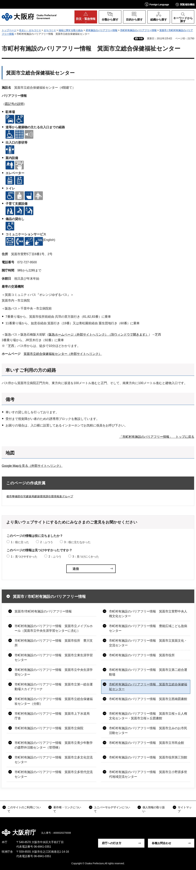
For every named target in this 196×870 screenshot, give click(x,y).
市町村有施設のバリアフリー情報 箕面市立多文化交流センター (54, 760)
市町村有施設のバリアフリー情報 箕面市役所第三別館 (148, 757)
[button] (156, 4)
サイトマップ (185, 809)
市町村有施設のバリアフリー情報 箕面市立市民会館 (146, 743)
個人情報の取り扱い (154, 809)
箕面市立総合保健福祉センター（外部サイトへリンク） (63, 354)
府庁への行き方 (111, 843)
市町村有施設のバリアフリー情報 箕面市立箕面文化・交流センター (148, 643)
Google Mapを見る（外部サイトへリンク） (32, 465)
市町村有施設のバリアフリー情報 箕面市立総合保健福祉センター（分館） (54, 701)
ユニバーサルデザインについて (112, 809)
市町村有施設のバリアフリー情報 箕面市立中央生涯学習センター (54, 672)
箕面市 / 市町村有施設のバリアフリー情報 (49, 596)
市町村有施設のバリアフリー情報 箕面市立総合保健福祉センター (148, 687)
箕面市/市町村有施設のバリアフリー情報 (43, 611)
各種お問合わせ (161, 843)
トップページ (9, 30)
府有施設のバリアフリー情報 (101, 30)
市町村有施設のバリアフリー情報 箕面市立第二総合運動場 (148, 672)
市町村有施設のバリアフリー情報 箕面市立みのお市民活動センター (148, 730)
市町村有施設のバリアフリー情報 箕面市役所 (142, 655)
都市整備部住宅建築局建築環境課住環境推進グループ (39, 496)
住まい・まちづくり (30, 30)
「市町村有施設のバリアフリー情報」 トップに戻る (156, 436)
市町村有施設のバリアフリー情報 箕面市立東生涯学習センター (54, 657)
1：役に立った (20, 542)
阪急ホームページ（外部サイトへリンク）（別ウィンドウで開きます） (99, 334)
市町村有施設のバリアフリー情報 (138, 30)
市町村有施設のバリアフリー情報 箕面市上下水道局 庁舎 (54, 716)
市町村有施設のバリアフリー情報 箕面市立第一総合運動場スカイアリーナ (54, 687)
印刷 (141, 38)
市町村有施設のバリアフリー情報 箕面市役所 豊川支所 (54, 643)
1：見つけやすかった (24, 556)
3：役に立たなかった (77, 542)
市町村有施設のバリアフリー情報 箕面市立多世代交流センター (54, 774)
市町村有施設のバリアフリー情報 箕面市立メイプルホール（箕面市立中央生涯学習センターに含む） (54, 628)
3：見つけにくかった (85, 556)
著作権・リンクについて (67, 809)
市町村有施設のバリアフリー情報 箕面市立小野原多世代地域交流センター (148, 774)
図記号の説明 (14, 104)
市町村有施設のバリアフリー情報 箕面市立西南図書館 (148, 699)
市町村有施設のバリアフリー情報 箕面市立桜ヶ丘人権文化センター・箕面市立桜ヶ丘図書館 (148, 716)
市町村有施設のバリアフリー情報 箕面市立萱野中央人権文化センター (148, 614)
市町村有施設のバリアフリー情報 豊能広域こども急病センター (148, 628)
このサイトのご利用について (24, 809)
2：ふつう (46, 542)
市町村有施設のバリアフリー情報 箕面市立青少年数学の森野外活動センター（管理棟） (54, 745)
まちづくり (50, 30)
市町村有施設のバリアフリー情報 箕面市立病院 (49, 728)
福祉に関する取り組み (71, 30)
